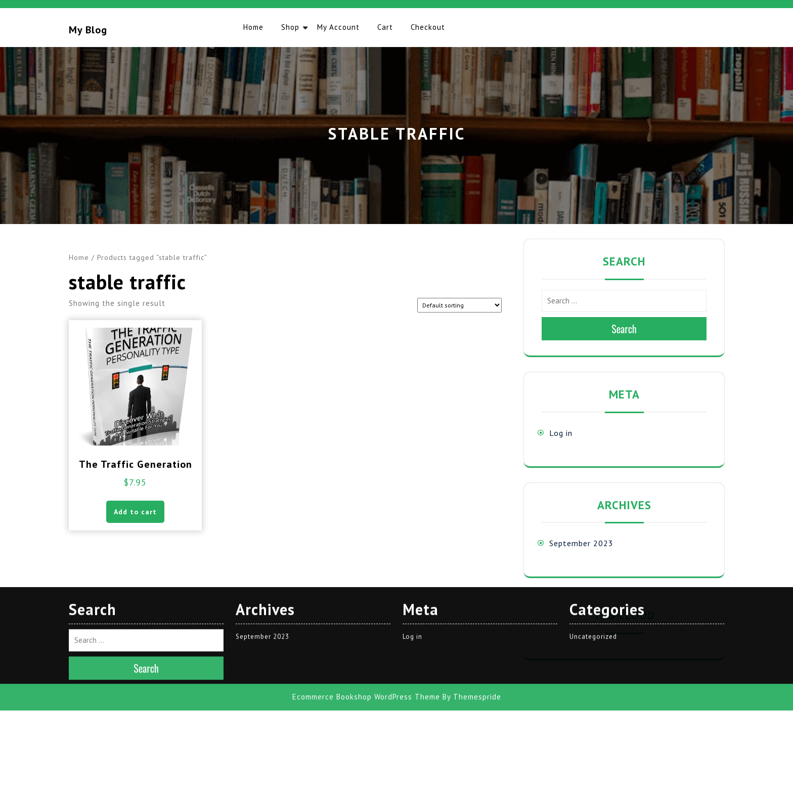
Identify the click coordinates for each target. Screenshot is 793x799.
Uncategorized (593, 449)
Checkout (428, 27)
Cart (385, 27)
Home (253, 27)
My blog (88, 29)
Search (624, 328)
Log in (560, 433)
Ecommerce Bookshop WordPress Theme (366, 509)
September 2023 (581, 543)
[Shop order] (459, 305)
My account (338, 27)
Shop (290, 27)
